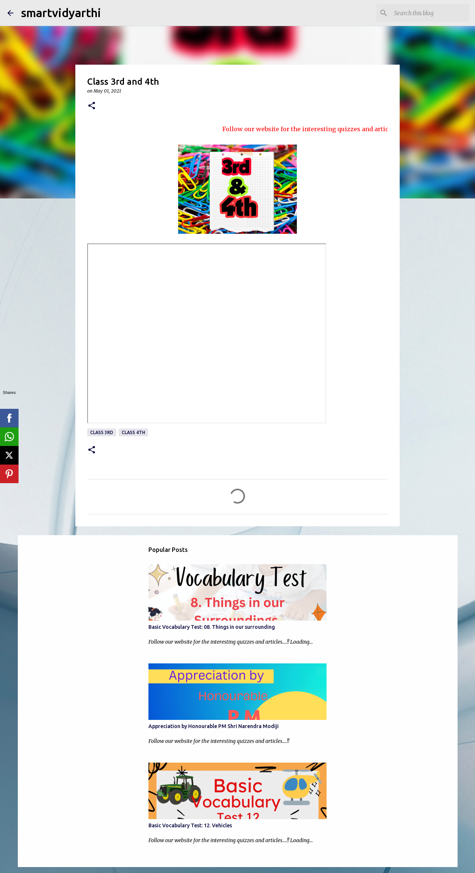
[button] (91, 106)
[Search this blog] (430, 13)
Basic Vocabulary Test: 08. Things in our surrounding (211, 627)
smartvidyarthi (61, 12)
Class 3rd (101, 432)
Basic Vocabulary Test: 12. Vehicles (190, 825)
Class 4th (133, 432)
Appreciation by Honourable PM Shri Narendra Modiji (213, 726)
